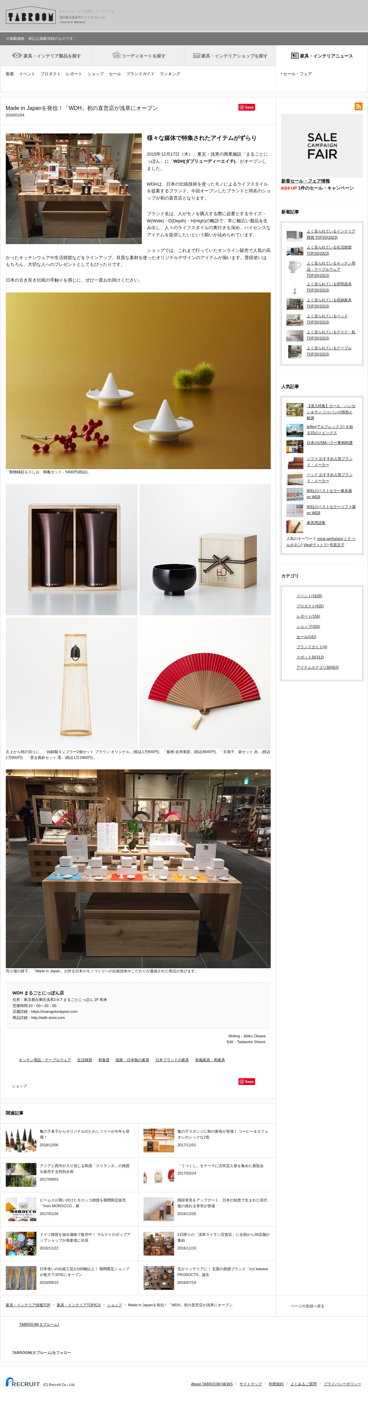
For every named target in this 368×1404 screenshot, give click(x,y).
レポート (74, 73)
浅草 (215, 154)
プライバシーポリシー (342, 1384)
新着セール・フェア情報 (305, 181)
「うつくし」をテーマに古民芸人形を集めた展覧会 (221, 1166)
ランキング (170, 73)
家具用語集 (316, 523)
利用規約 (276, 1384)
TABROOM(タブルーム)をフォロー (39, 1352)
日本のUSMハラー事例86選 (330, 443)
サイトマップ (250, 1384)
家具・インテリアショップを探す (234, 56)
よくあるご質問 (303, 1384)
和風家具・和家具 (210, 1060)
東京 (201, 154)
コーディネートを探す (143, 56)
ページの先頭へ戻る (307, 1306)
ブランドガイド (140, 73)
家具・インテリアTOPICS (79, 1305)
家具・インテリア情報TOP (28, 1305)
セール (115, 73)
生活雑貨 (84, 1060)
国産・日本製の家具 (132, 1060)
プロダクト (50, 73)
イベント (27, 73)
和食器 (104, 1060)
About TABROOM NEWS (212, 1384)
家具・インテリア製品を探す (52, 56)
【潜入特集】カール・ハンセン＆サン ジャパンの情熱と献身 (331, 412)
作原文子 (337, 545)
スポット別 (310, 657)
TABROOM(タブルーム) (39, 1324)
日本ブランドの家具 (172, 1060)
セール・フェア (297, 73)
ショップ (95, 73)
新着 (10, 73)
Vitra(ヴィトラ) (316, 545)
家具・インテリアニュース (326, 56)
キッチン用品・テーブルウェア (45, 1060)
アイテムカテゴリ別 (318, 668)
